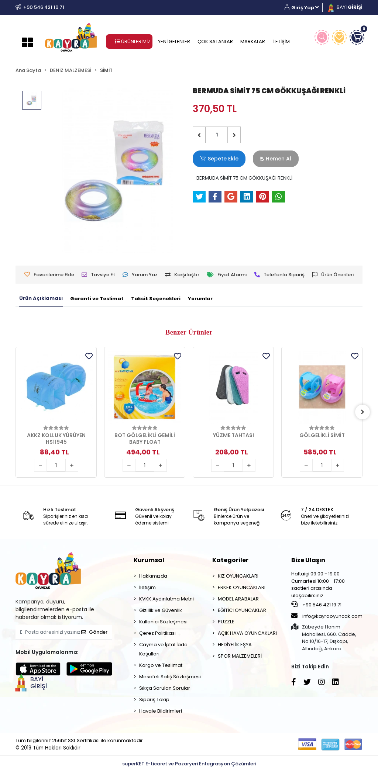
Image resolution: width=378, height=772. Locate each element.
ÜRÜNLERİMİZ (133, 41)
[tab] (41, 299)
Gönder (94, 632)
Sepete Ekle (216, 159)
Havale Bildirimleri (160, 710)
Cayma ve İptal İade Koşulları (163, 649)
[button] (304, 7)
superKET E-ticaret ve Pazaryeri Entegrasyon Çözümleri (189, 763)
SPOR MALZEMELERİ (240, 656)
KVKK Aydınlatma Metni (166, 598)
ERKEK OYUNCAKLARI (241, 587)
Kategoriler (230, 560)
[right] (362, 412)
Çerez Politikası (157, 633)
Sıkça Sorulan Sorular (164, 688)
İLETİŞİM (281, 41)
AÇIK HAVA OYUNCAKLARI (247, 633)
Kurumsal (149, 560)
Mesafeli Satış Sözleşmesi (170, 676)
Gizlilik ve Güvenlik (160, 610)
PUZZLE (226, 621)
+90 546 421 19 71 (316, 604)
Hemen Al (268, 158)
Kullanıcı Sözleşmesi (163, 621)
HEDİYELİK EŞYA (235, 644)
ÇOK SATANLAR (215, 41)
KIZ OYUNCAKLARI (238, 575)
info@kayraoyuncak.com (326, 616)
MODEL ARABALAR (238, 598)
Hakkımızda (153, 575)
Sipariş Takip (154, 699)
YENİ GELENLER (174, 41)
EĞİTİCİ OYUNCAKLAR (242, 610)
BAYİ (344, 7)
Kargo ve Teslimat (160, 665)
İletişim (147, 587)
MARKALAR (252, 41)
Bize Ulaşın (308, 560)
